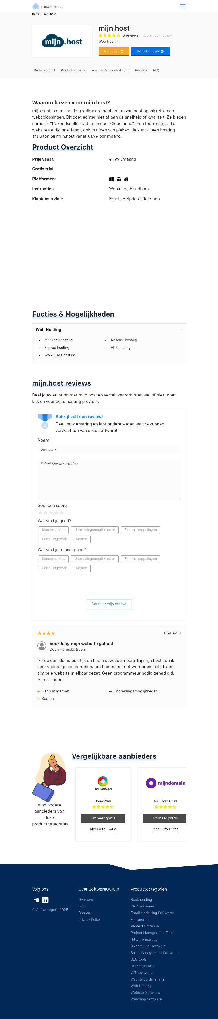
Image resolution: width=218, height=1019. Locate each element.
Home (36, 14)
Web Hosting (141, 986)
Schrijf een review (158, 35)
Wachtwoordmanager (148, 979)
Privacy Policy (89, 920)
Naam (43, 440)
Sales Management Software (154, 953)
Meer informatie (103, 829)
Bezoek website (150, 51)
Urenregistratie (143, 966)
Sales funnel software (148, 946)
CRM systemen (143, 906)
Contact (84, 913)
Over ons (85, 900)
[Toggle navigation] (182, 6)
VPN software (142, 973)
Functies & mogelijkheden (110, 70)
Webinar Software (145, 993)
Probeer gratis (103, 818)
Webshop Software (146, 999)
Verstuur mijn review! (109, 604)
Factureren (140, 920)
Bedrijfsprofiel (44, 70)
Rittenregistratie (144, 940)
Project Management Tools (152, 933)
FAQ (156, 70)
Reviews (141, 70)
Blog (82, 906)
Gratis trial (114, 51)
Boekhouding (141, 900)
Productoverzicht (73, 70)
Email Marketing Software (152, 913)
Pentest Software (145, 926)
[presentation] (109, 585)
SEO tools (139, 959)
